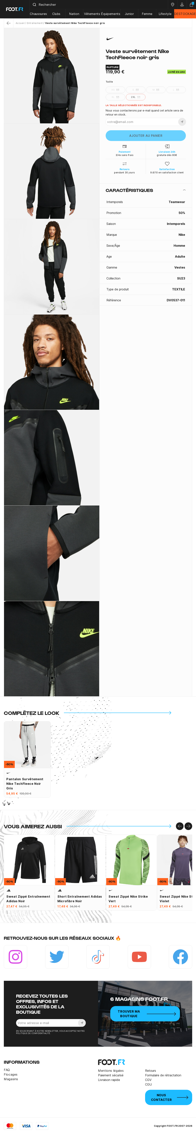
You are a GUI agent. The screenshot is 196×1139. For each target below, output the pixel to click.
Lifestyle (165, 14)
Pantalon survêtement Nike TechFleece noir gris (24, 783)
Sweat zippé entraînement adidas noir (28, 899)
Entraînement (35, 23)
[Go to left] (180, 826)
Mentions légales (111, 1071)
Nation (74, 14)
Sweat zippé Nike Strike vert (128, 899)
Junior (129, 14)
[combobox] (99, 4)
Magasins (11, 1079)
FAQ (7, 1070)
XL (115, 97)
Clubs (56, 14)
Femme (147, 14)
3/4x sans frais (124, 155)
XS (115, 89)
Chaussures (38, 14)
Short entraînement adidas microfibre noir (79, 899)
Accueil (20, 23)
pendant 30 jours (124, 172)
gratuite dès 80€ (167, 155)
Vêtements (92, 14)
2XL (135, 97)
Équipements (110, 14)
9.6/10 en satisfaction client (167, 172)
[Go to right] (188, 826)
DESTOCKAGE (185, 14)
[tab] (146, 190)
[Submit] (34, 4)
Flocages (11, 1074)
